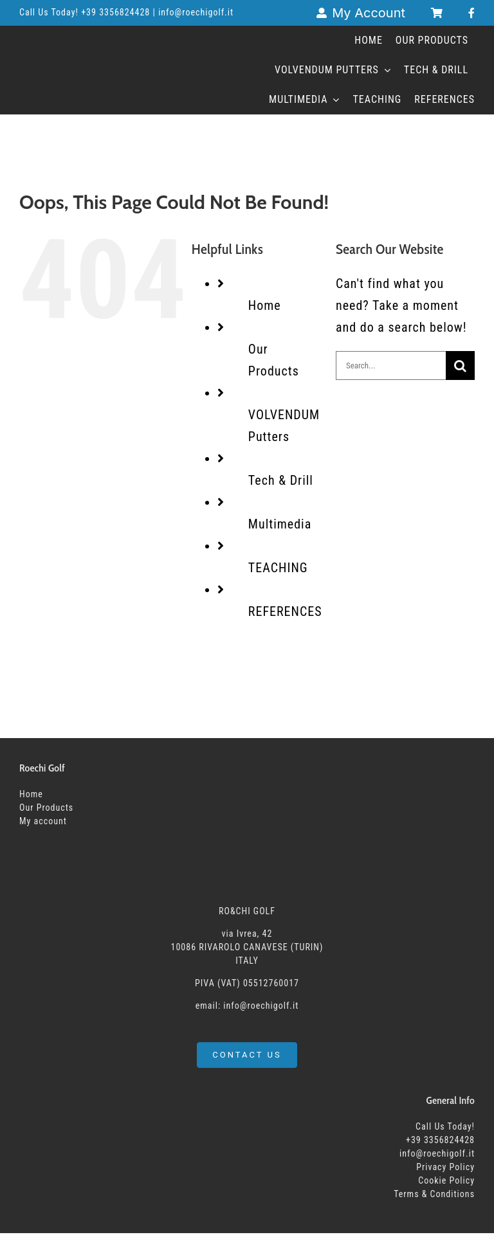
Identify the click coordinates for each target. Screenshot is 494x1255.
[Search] (460, 365)
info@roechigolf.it (437, 1153)
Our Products (46, 807)
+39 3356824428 (116, 12)
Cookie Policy (446, 1180)
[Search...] (391, 365)
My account (43, 821)
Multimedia (279, 524)
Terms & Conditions (434, 1194)
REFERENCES (285, 611)
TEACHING (278, 567)
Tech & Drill (280, 480)
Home (264, 305)
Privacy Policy (445, 1167)
